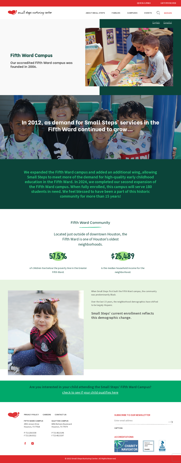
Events (149, 13)
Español (168, 22)
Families (120, 13)
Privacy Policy (31, 414)
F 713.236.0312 (30, 435)
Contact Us (60, 414)
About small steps (100, 13)
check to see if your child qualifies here (90, 392)
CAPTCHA (118, 428)
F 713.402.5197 (58, 435)
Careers (47, 414)
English (156, 22)
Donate (168, 13)
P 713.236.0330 (30, 432)
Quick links (144, 3)
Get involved (168, 3)
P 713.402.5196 (58, 432)
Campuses (134, 13)
